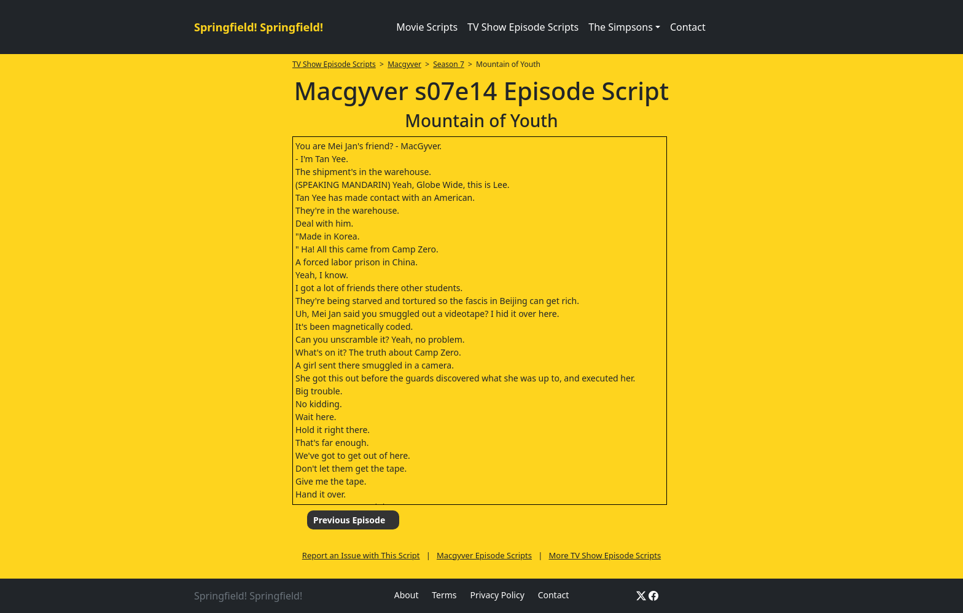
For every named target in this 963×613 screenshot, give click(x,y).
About (406, 595)
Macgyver (404, 64)
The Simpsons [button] (620, 27)
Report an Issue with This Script (361, 555)
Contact (688, 27)
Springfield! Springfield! (258, 27)
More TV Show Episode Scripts (604, 555)
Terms (444, 595)
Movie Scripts (427, 27)
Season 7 (448, 64)
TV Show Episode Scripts (523, 27)
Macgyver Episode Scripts (484, 555)
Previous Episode (349, 520)
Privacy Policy (497, 595)
